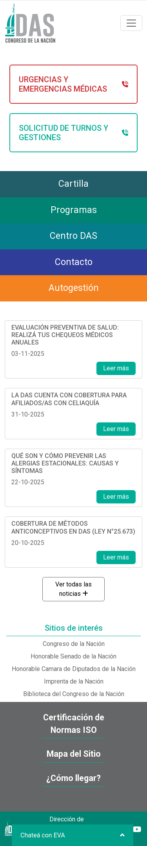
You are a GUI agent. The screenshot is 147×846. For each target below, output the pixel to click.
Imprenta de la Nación (73, 681)
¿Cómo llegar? (73, 778)
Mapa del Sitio (74, 754)
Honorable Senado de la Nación (73, 656)
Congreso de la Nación (74, 644)
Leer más (116, 368)
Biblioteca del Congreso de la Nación (73, 694)
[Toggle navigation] (131, 23)
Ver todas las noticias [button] (73, 589)
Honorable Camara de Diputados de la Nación (74, 669)
